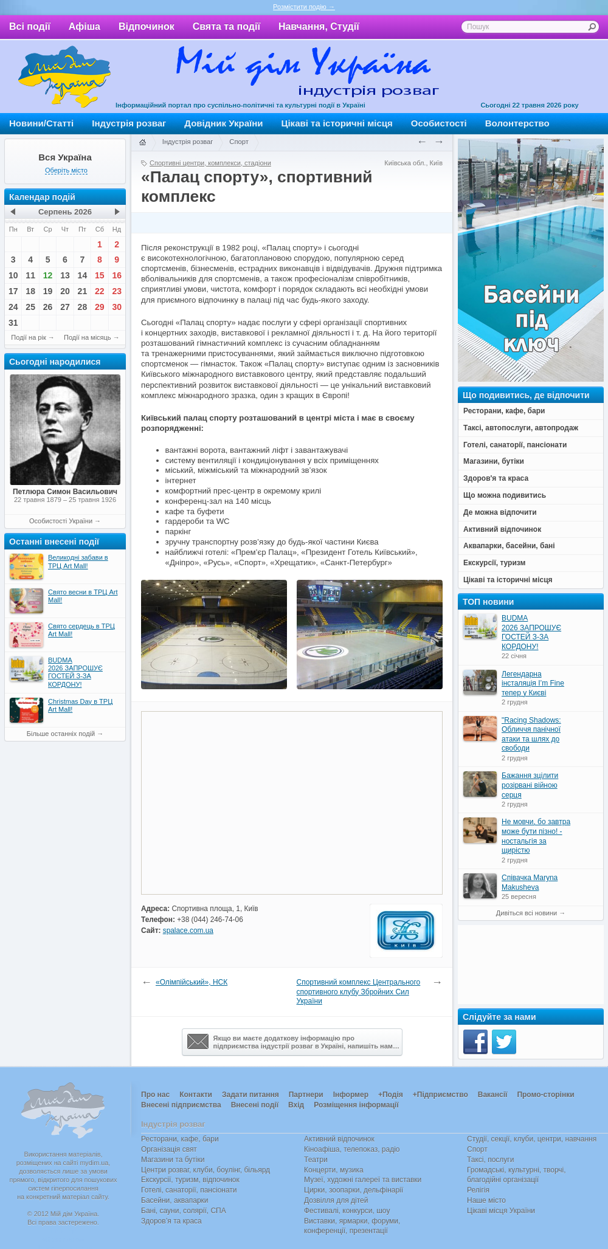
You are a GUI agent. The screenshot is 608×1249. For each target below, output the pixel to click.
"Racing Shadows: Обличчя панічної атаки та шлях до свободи (531, 734)
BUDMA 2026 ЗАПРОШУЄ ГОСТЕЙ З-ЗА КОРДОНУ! (531, 632)
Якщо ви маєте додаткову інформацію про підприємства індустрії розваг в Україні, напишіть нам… (293, 1042)
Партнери (306, 1094)
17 (13, 291)
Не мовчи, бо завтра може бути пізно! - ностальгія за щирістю (536, 836)
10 (13, 275)
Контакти (195, 1094)
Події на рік (28, 337)
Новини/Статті (41, 123)
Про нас (155, 1094)
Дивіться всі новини (526, 913)
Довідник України (223, 123)
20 (65, 291)
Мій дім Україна (64, 77)
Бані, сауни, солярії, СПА (183, 1210)
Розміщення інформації (356, 1105)
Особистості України (60, 521)
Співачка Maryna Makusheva (530, 882)
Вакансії (493, 1094)
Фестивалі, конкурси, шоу (347, 1210)
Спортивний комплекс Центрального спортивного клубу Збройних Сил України (359, 991)
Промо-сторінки (545, 1094)
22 (100, 291)
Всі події (29, 26)
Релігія (478, 1190)
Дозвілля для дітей (336, 1200)
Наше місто (486, 1200)
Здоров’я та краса (171, 1221)
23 (117, 291)
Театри (316, 1159)
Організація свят (169, 1149)
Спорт (239, 141)
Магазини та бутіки (172, 1159)
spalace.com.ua (188, 930)
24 (13, 307)
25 (30, 307)
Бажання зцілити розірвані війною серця (530, 785)
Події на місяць (87, 337)
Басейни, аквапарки (175, 1200)
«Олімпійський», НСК (191, 982)
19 (48, 291)
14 (83, 275)
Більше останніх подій (61, 733)
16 (117, 275)
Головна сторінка (142, 142)
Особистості (439, 123)
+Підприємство (440, 1094)
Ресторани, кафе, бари (180, 1139)
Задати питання (250, 1094)
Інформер (350, 1094)
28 (83, 307)
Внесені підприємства (181, 1105)
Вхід (296, 1105)
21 (83, 291)
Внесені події (254, 1105)
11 (30, 275)
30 (117, 307)
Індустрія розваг (129, 123)
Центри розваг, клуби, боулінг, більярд (205, 1170)
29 (100, 307)
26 (48, 307)
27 (65, 307)
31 (13, 323)
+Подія (390, 1094)
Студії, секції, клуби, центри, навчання (531, 1139)
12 (48, 275)
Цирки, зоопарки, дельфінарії (353, 1190)
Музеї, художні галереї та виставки (362, 1179)
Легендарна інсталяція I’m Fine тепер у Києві (533, 683)
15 (100, 275)
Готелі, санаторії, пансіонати (189, 1190)
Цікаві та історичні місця (337, 123)
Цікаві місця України (501, 1210)
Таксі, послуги (490, 1159)
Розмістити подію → (304, 6)
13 (65, 275)
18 (30, 291)
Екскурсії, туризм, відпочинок (190, 1179)
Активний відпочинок (339, 1139)
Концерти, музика (334, 1170)
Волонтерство (517, 123)
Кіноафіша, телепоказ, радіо (352, 1149)
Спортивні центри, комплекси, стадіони (210, 163)
